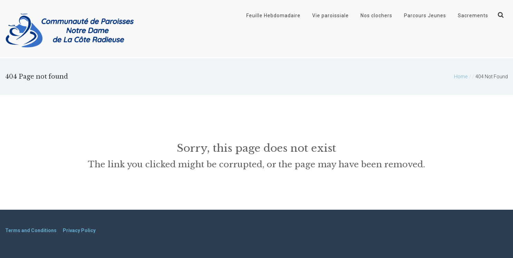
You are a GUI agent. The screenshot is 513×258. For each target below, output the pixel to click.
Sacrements (473, 15)
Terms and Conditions (31, 230)
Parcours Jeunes (425, 15)
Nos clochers (376, 15)
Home (460, 76)
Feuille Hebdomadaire (273, 15)
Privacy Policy (79, 230)
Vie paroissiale (330, 15)
